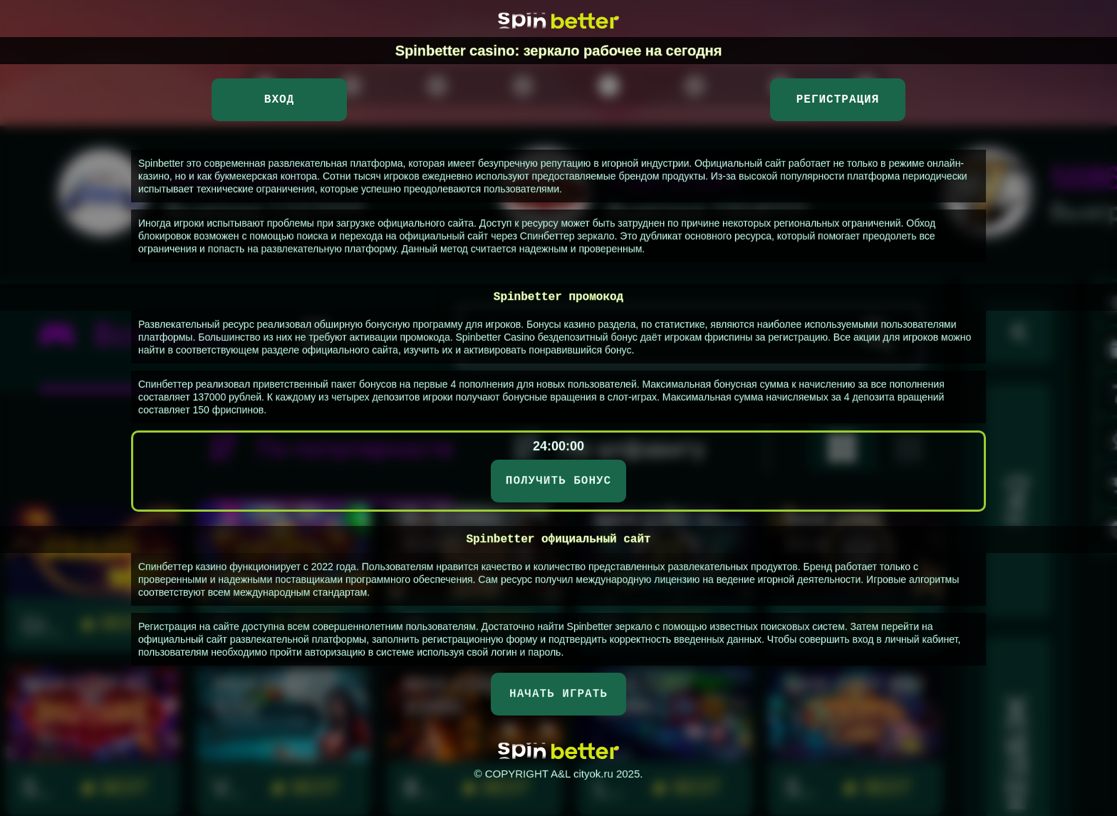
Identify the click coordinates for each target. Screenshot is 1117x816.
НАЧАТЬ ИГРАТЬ (558, 694)
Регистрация (838, 100)
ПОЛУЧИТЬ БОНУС (558, 481)
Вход (279, 100)
